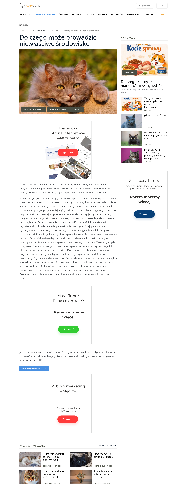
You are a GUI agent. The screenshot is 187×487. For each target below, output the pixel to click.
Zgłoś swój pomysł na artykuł (34, 368)
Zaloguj (162, 6)
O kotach (148, 127)
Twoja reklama (145, 6)
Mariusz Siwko (58, 109)
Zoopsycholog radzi (33, 109)
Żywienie (129, 72)
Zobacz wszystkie (108, 445)
